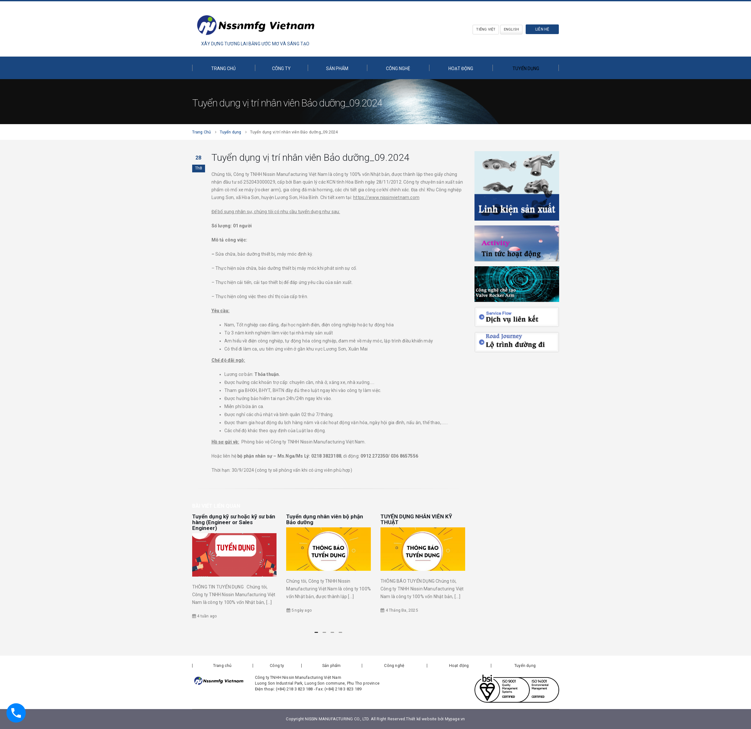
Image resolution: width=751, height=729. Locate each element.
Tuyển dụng (525, 68)
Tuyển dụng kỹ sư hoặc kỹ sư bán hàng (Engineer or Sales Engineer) (233, 522)
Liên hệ (542, 29)
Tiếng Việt (485, 29)
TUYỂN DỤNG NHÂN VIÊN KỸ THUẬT (416, 519)
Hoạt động (460, 68)
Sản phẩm (337, 68)
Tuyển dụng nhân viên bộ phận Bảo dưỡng (324, 519)
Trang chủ (223, 68)
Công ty (281, 68)
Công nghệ (398, 68)
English (511, 29)
